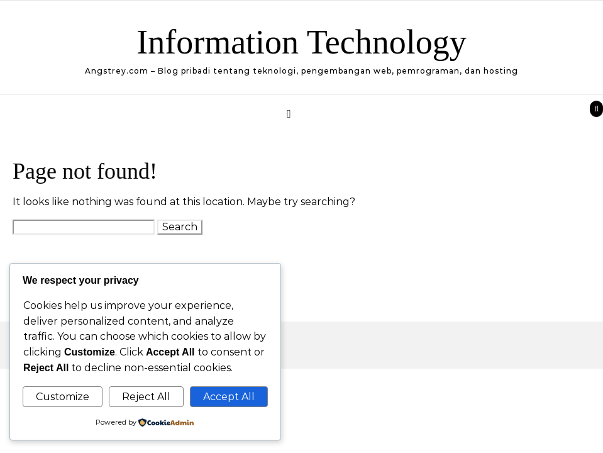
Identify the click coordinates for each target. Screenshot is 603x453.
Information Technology (301, 42)
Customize (62, 397)
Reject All (146, 397)
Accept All (229, 397)
